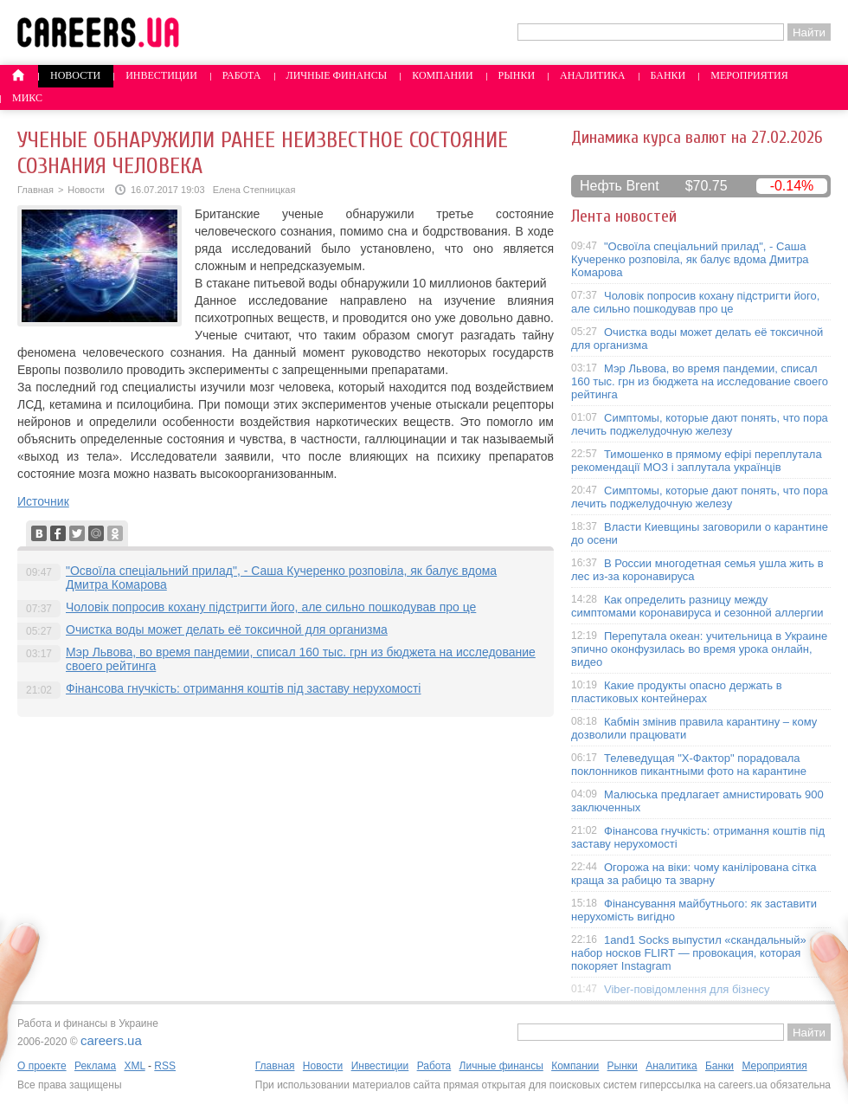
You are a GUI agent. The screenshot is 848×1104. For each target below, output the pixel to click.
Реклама (95, 1066)
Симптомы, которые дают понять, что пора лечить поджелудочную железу (699, 424)
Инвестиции (161, 75)
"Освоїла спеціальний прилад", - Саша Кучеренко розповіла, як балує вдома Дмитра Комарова (690, 259)
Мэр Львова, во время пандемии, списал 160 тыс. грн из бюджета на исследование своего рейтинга (699, 381)
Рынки (516, 75)
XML (134, 1066)
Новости (75, 75)
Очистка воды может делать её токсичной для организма (227, 629)
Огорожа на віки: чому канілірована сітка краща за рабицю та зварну (694, 874)
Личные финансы (337, 75)
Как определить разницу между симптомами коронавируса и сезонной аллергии (697, 606)
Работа (241, 75)
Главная (35, 189)
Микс (27, 98)
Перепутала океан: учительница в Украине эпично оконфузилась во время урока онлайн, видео (699, 648)
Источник (43, 501)
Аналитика (592, 75)
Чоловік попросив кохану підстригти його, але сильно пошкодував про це (271, 607)
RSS (165, 1066)
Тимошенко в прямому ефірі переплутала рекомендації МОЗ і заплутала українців (696, 461)
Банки (668, 75)
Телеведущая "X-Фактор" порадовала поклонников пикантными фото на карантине (688, 765)
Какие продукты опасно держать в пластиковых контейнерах (676, 692)
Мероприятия (749, 75)
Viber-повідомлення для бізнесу (687, 989)
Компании (442, 75)
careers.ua (111, 1040)
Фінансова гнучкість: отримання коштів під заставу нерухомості (243, 688)
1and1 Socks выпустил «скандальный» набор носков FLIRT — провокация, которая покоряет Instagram (688, 952)
